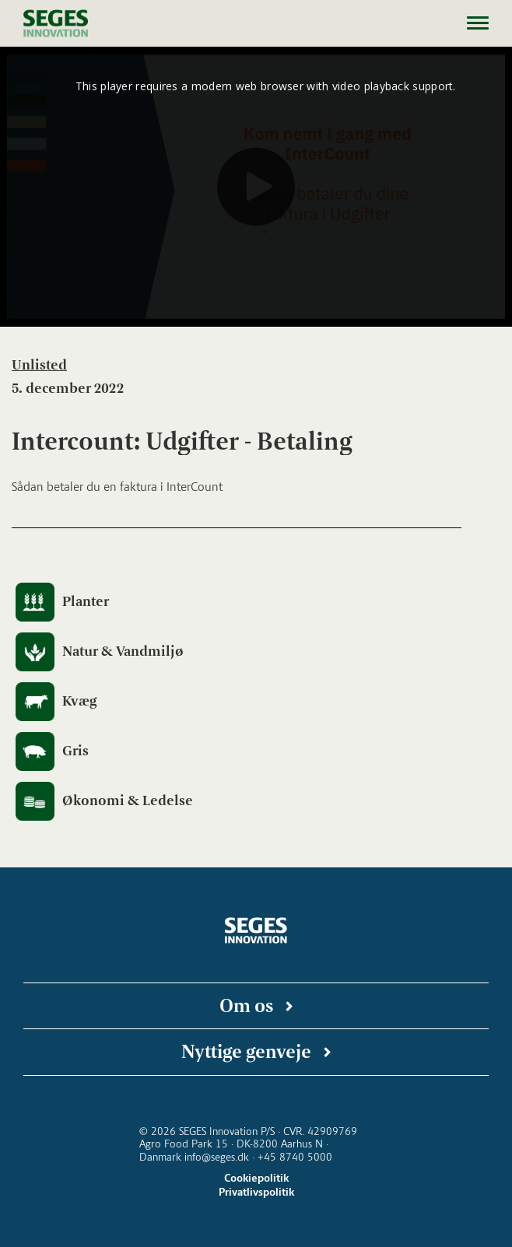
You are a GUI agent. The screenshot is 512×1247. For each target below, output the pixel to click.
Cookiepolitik (256, 1178)
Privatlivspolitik (256, 1192)
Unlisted (39, 364)
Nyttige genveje (246, 1051)
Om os (246, 1005)
